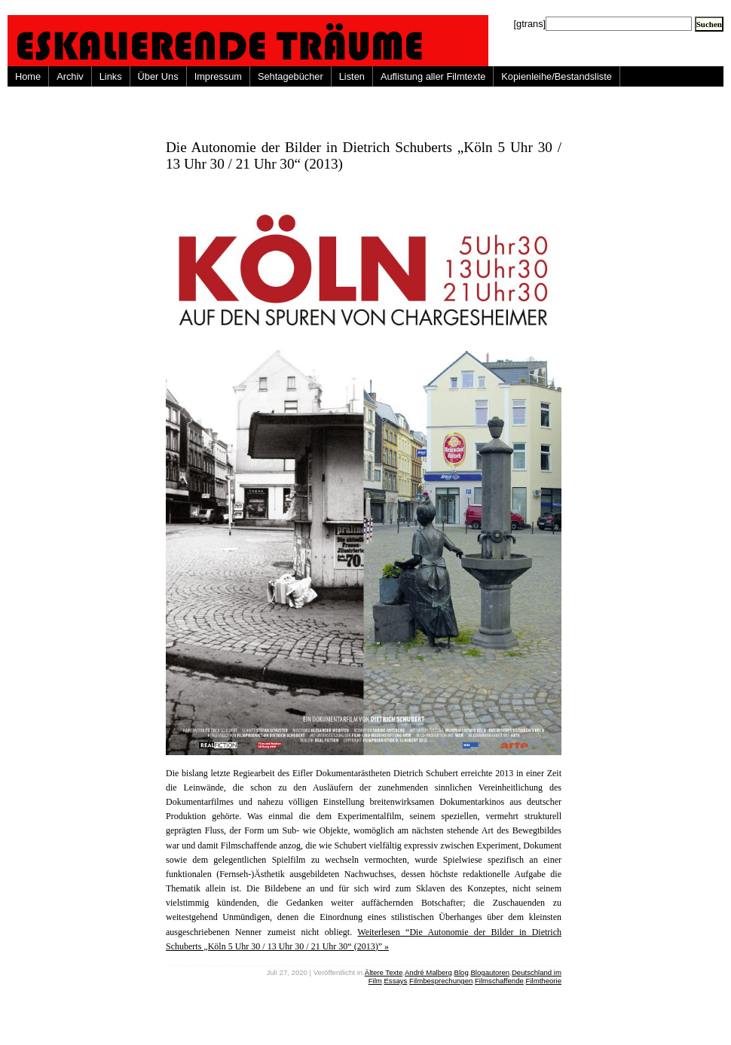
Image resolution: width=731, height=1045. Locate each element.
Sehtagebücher (290, 76)
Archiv (70, 76)
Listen (352, 76)
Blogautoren (489, 972)
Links (110, 76)
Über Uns (158, 76)
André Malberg (428, 972)
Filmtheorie (543, 980)
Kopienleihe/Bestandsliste (556, 76)
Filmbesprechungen (441, 980)
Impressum (218, 76)
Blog (461, 972)
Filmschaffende (499, 980)
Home (28, 76)
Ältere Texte (383, 972)
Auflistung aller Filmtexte (433, 76)
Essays (395, 980)
